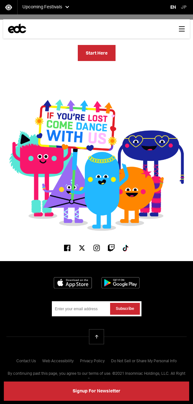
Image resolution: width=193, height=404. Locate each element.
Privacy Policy (92, 361)
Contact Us (26, 361)
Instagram (96, 247)
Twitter (81, 247)
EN (173, 7)
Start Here (97, 53)
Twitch (111, 247)
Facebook (67, 247)
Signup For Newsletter (96, 391)
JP (184, 7)
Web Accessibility (58, 361)
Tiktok (126, 247)
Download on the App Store (73, 282)
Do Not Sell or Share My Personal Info (144, 361)
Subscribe (125, 309)
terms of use (99, 374)
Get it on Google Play (120, 282)
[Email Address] (96, 308)
